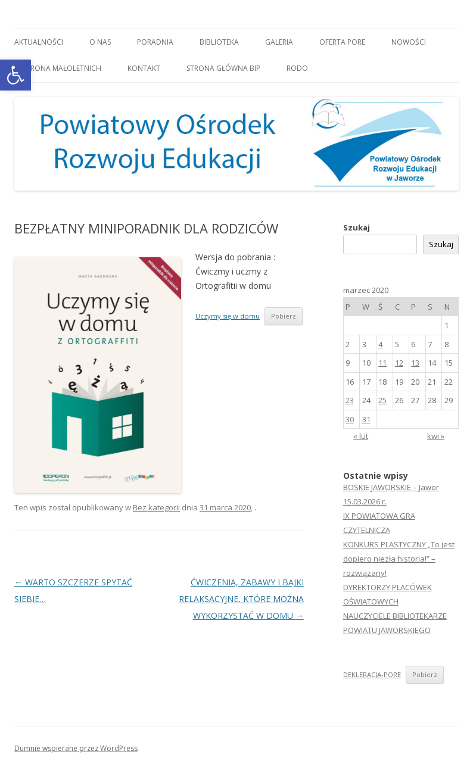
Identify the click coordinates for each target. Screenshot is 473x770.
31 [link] (366, 419)
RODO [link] (297, 68)
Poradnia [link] (155, 42)
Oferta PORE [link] (342, 42)
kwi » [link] (435, 436)
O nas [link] (100, 42)
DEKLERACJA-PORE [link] (372, 674)
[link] (15, 75)
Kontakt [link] (143, 68)
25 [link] (382, 400)
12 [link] (399, 362)
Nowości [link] (408, 42)
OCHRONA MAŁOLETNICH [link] (57, 68)
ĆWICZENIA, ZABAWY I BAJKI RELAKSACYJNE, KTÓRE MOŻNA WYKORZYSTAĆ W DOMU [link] (241, 598)
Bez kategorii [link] (156, 507)
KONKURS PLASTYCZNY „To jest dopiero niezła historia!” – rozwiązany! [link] (399, 558)
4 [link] (380, 344)
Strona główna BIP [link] (223, 68)
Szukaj (356, 227)
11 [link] (382, 362)
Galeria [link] (279, 42)
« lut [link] (360, 436)
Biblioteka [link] (219, 42)
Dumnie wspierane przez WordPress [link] (76, 748)
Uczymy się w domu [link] (227, 315)
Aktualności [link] (38, 42)
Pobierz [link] (283, 315)
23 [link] (350, 400)
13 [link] (415, 362)
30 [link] (350, 419)
